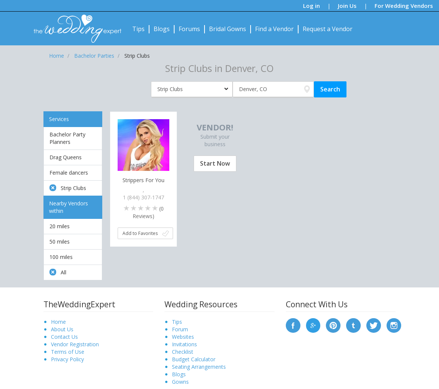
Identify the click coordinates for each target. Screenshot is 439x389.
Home (58, 321)
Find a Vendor (274, 29)
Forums (189, 29)
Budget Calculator (193, 359)
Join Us (347, 5)
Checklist (182, 351)
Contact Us (64, 336)
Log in (311, 5)
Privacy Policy (67, 359)
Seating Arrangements (199, 366)
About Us (62, 329)
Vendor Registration (75, 344)
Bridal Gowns (227, 29)
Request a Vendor (327, 29)
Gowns (180, 381)
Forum (180, 329)
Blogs (162, 29)
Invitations (184, 344)
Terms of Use (67, 351)
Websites (183, 336)
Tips (138, 29)
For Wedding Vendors (404, 5)
